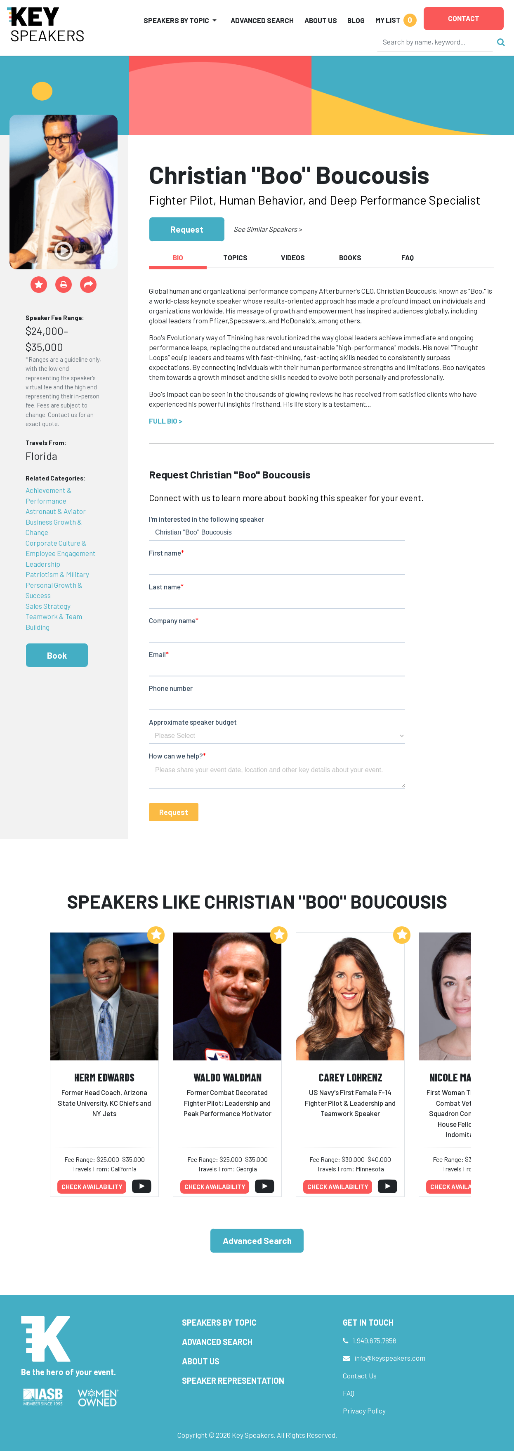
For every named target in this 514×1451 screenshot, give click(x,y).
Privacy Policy (364, 1410)
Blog (356, 20)
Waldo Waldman (227, 1077)
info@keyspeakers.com (389, 1358)
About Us (320, 20)
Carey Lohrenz (350, 1077)
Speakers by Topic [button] (176, 20)
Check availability (92, 1186)
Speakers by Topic (219, 1322)
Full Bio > (165, 421)
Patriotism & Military (57, 574)
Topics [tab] (235, 257)
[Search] (435, 41)
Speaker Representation (233, 1380)
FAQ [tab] (407, 257)
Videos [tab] (293, 257)
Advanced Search (262, 20)
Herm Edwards (104, 1077)
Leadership (43, 564)
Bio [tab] (178, 257)
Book (57, 655)
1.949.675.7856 (374, 1340)
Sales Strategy (48, 606)
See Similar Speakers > (267, 229)
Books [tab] (350, 257)
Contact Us (360, 1375)
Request (186, 229)
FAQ (348, 1393)
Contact (463, 18)
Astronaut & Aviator (56, 511)
